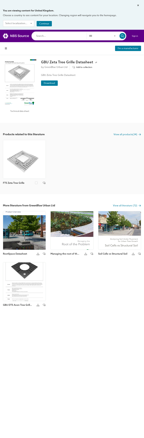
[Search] (61, 35)
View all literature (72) (127, 205)
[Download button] (38, 253)
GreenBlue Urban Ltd (55, 67)
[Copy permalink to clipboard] (96, 62)
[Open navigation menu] (6, 48)
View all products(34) (127, 134)
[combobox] (18, 23)
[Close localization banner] (138, 5)
